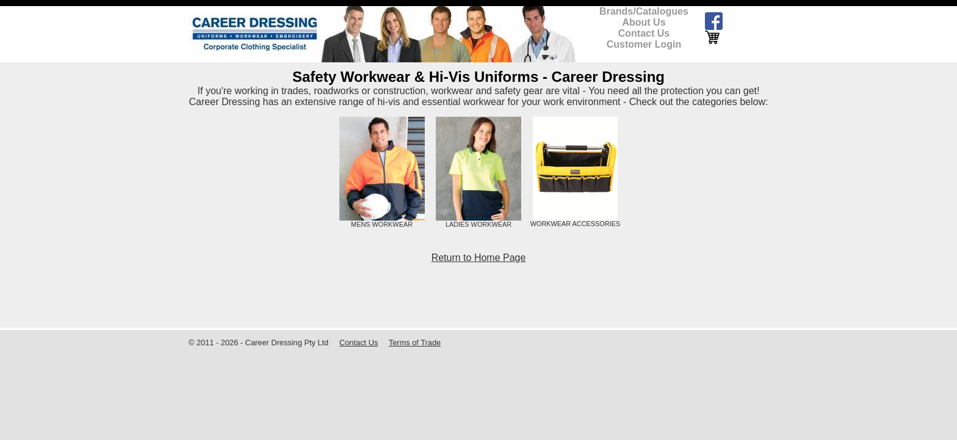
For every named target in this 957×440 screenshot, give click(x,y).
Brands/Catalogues (643, 11)
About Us (643, 22)
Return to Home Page (479, 257)
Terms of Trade (415, 342)
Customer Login (644, 44)
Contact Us (644, 33)
